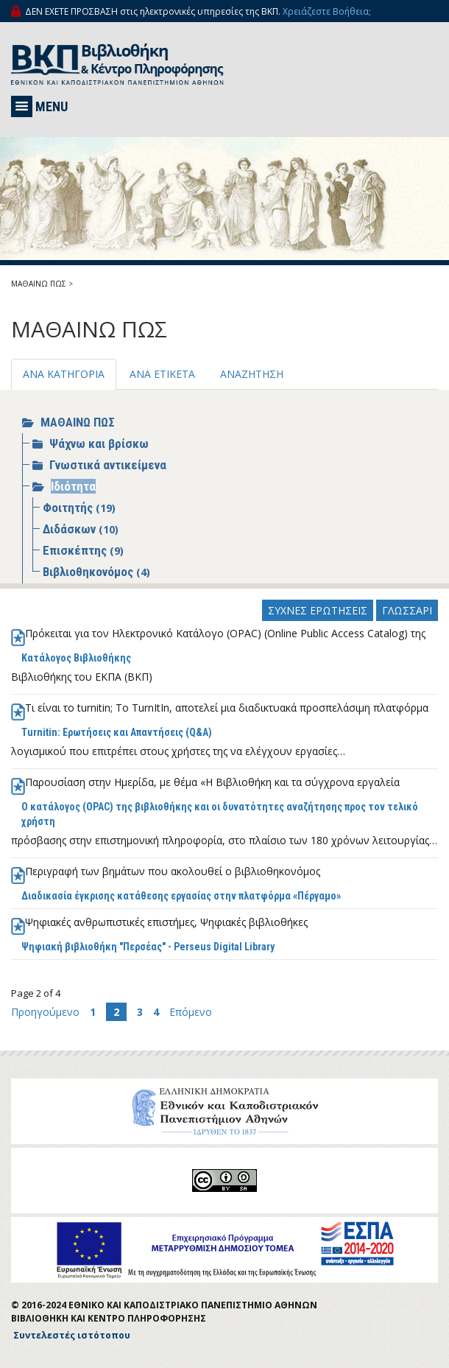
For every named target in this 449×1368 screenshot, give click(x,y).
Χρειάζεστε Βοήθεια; (327, 11)
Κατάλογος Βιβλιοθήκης (76, 658)
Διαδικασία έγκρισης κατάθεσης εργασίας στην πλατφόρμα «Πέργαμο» (181, 896)
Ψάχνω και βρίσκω (99, 443)
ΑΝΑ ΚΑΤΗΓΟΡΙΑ (64, 374)
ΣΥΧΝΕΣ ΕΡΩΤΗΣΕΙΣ (317, 610)
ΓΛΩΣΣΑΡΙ (407, 610)
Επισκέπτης (76, 550)
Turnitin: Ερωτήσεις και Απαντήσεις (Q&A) (116, 732)
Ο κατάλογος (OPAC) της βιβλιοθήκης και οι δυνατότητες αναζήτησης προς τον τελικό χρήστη (219, 814)
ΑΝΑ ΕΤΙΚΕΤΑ (162, 374)
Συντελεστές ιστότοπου (71, 1335)
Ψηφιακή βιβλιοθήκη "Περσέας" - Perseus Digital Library (148, 947)
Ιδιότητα (73, 486)
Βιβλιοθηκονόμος (89, 571)
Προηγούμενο (46, 1012)
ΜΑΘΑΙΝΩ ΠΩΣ (38, 283)
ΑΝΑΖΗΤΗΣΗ (251, 374)
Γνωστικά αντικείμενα (107, 464)
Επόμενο (190, 1012)
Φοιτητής (69, 507)
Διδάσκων (71, 529)
